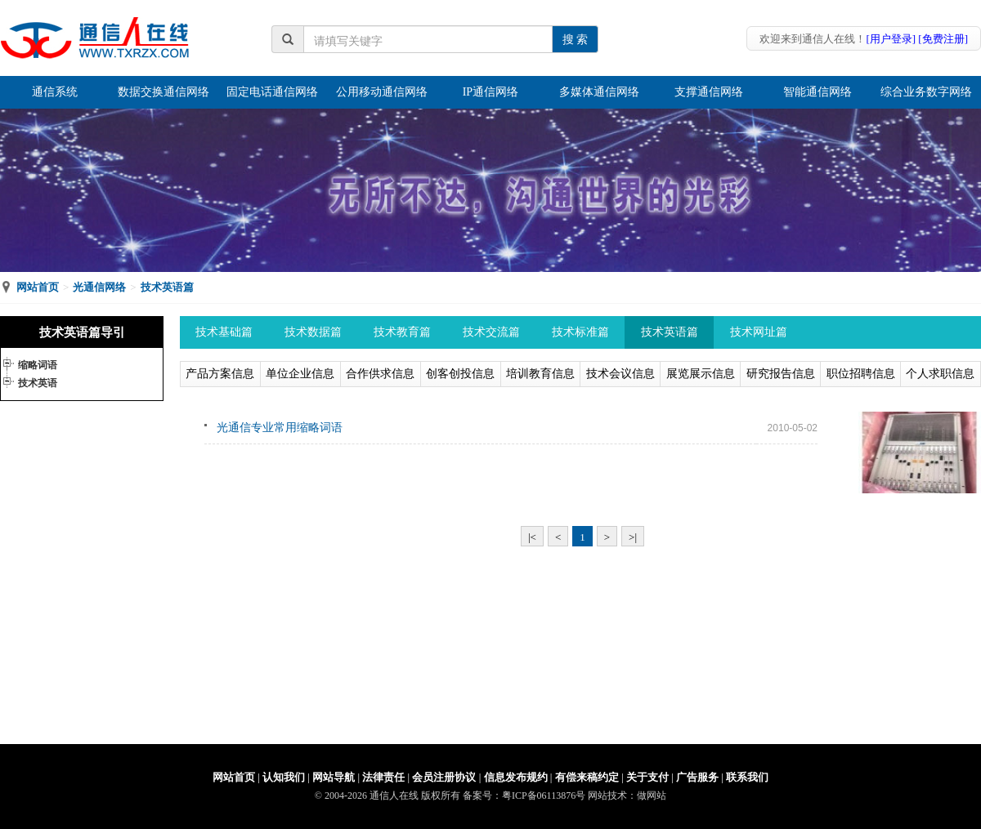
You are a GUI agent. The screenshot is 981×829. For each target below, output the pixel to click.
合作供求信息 (380, 374)
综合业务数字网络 (926, 92)
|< (532, 537)
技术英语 (37, 383)
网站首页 (37, 287)
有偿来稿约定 (587, 777)
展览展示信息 (700, 374)
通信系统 (55, 92)
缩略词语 (37, 365)
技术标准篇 (580, 332)
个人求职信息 (940, 374)
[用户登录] (891, 39)
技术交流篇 (491, 332)
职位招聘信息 (860, 374)
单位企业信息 (300, 374)
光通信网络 (99, 287)
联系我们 (747, 777)
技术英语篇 (167, 287)
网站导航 (333, 777)
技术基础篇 (224, 332)
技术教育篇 (402, 332)
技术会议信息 (620, 374)
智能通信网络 (817, 92)
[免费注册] (943, 39)
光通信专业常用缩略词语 (280, 427)
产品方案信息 (220, 374)
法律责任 (383, 777)
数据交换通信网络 (163, 92)
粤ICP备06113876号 (543, 795)
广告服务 (697, 777)
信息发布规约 (516, 777)
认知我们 (283, 777)
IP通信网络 (490, 92)
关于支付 (647, 777)
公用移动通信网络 (382, 92)
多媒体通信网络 (599, 92)
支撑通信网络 (708, 92)
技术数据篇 (313, 332)
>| (633, 537)
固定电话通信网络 (272, 92)
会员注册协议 (444, 777)
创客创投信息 (460, 374)
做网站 (651, 795)
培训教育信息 (540, 374)
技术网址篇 (758, 332)
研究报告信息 (780, 374)
